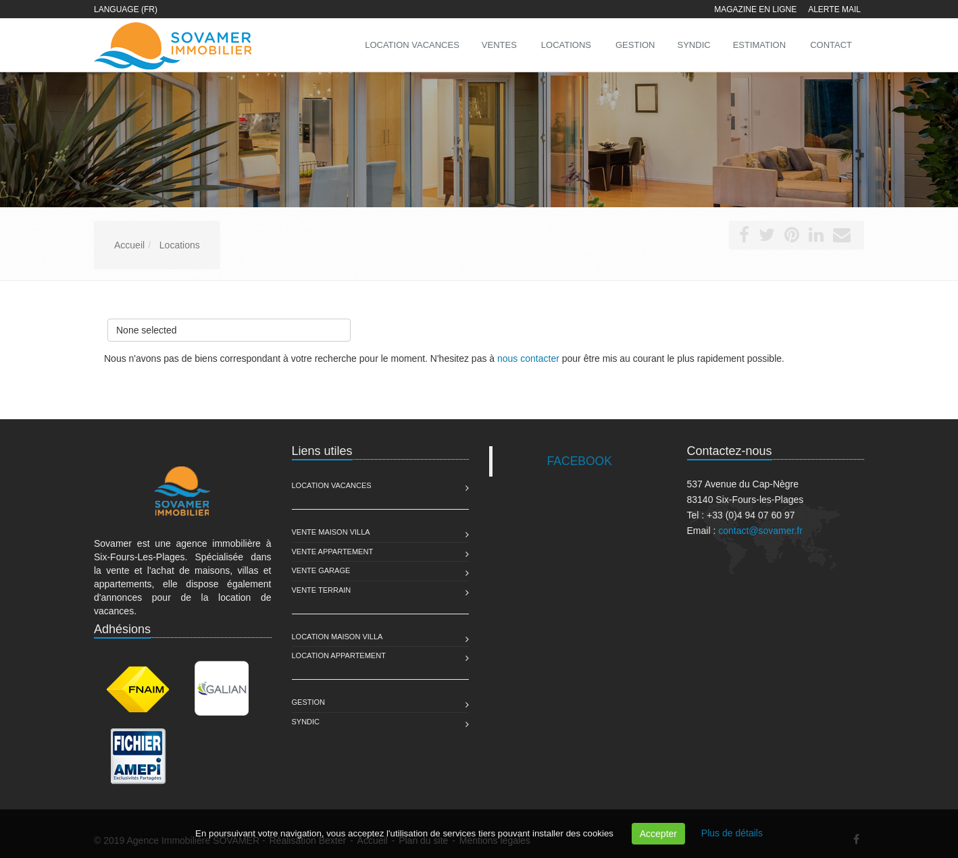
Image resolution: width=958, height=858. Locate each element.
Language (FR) (125, 9)
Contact (831, 45)
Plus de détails (732, 833)
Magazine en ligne (755, 9)
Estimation (759, 45)
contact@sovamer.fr (760, 530)
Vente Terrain (321, 590)
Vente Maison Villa (331, 532)
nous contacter (528, 358)
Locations (566, 45)
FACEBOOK (579, 461)
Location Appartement (339, 655)
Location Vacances (332, 485)
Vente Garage (321, 570)
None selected (229, 327)
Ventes (499, 45)
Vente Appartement (333, 551)
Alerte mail (834, 9)
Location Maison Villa (337, 637)
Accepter (658, 833)
